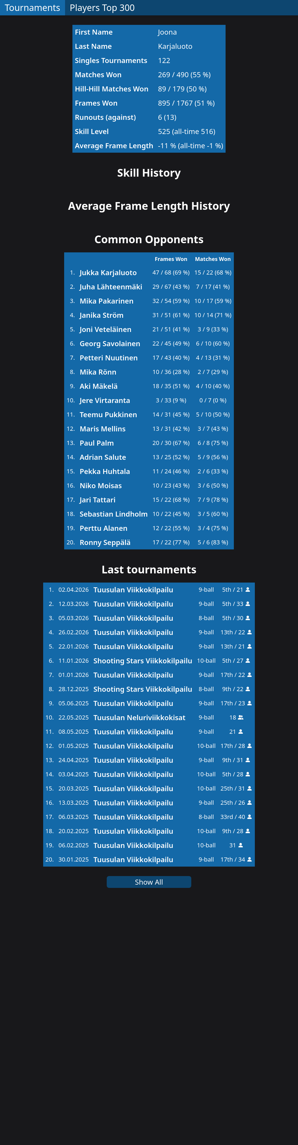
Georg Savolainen (110, 581)
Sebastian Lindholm (114, 752)
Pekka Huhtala (105, 709)
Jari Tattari (97, 738)
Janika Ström (102, 553)
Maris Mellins (102, 667)
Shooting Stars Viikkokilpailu (142, 899)
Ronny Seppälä (105, 780)
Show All (149, 1120)
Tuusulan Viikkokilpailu (133, 828)
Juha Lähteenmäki (111, 525)
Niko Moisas (101, 723)
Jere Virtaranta (105, 638)
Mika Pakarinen (106, 539)
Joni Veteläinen (105, 567)
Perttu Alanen (103, 766)
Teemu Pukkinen (108, 652)
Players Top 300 (102, 7)
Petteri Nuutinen (109, 596)
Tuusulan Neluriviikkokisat (139, 955)
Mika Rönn (98, 610)
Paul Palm (97, 681)
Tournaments (32, 7)
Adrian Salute (103, 695)
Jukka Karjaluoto (108, 510)
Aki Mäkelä (99, 624)
